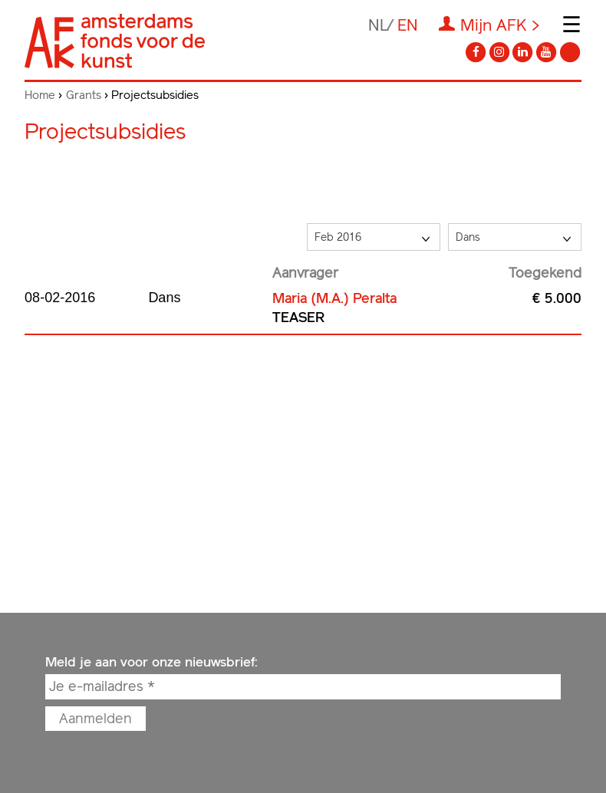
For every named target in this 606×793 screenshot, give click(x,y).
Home (40, 95)
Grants (83, 95)
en (407, 25)
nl (378, 25)
